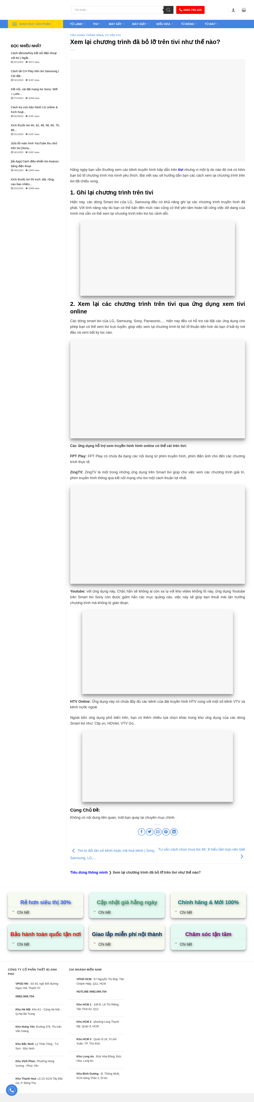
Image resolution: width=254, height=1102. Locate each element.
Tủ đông (189, 24)
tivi (180, 170)
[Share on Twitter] (149, 832)
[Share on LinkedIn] (174, 832)
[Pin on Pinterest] (165, 832)
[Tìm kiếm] (168, 10)
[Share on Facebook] (141, 832)
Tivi (97, 24)
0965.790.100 (190, 10)
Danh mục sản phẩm (31, 24)
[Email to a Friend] (158, 832)
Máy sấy (116, 24)
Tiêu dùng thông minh (86, 35)
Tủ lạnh (77, 24)
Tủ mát (211, 24)
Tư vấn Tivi (113, 35)
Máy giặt (140, 24)
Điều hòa (165, 24)
